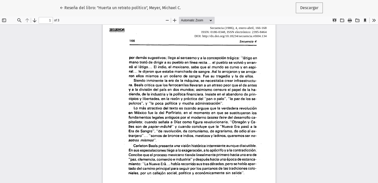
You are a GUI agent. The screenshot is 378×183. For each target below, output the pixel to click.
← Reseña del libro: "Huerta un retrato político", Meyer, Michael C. (120, 7)
